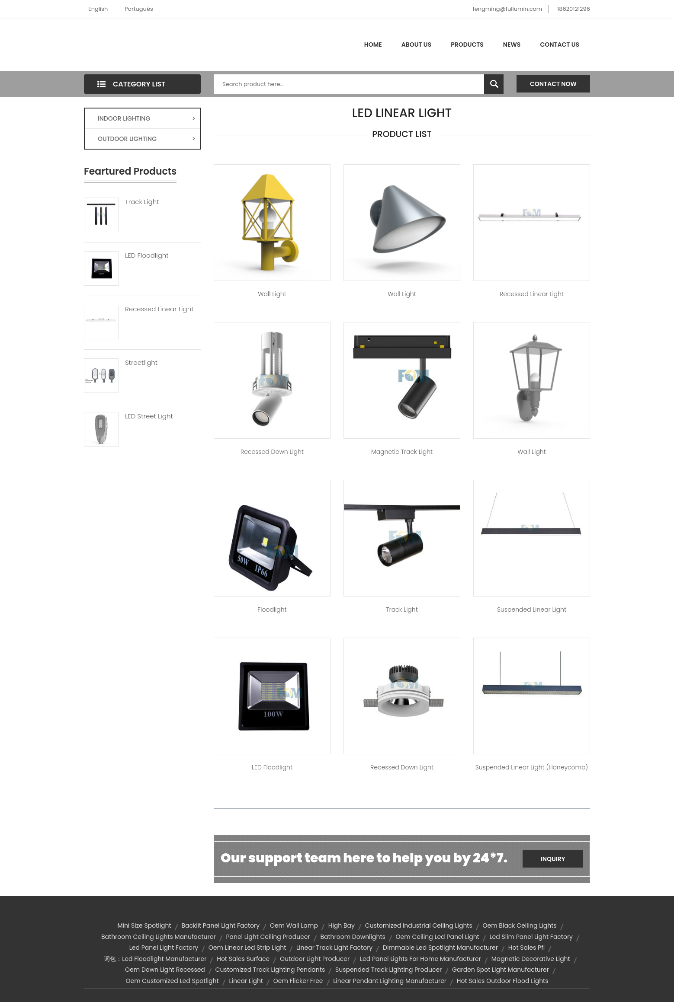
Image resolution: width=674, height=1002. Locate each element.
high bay (341, 925)
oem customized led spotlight (171, 980)
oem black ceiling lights (520, 925)
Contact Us (559, 44)
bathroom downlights (352, 936)
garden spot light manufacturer (500, 969)
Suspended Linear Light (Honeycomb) (531, 767)
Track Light (142, 202)
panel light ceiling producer (268, 936)
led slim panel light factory (531, 936)
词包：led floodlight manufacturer (155, 958)
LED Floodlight (147, 255)
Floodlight (271, 609)
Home (373, 44)
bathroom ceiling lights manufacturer (158, 936)
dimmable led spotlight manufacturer (440, 947)
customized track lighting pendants (270, 969)
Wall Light (272, 294)
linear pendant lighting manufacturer (389, 980)
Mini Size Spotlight (144, 925)
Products (467, 44)
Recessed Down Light (272, 451)
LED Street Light (149, 416)
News (512, 44)
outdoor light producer (315, 958)
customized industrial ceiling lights (418, 925)
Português (139, 9)
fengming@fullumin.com (507, 9)
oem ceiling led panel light (437, 936)
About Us (416, 44)
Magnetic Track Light (402, 451)
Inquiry (553, 859)
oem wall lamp (294, 925)
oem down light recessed (165, 969)
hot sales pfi (526, 947)
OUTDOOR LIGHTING (147, 138)
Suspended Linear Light (531, 609)
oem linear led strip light (247, 947)
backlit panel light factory (220, 925)
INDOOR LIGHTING (147, 118)
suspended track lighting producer (388, 969)
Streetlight (141, 362)
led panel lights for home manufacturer (420, 958)
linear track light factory (334, 947)
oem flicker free (298, 980)
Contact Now (553, 84)
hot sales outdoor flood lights (503, 980)
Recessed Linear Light (159, 309)
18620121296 (573, 9)
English (98, 9)
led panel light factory (163, 947)
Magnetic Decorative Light (530, 958)
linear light (246, 980)
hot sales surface (243, 958)
